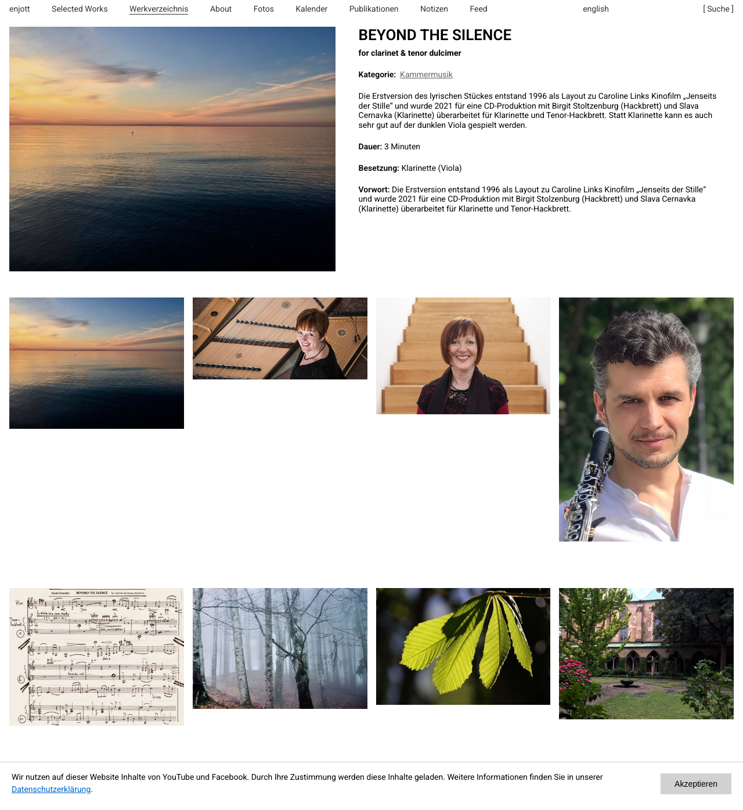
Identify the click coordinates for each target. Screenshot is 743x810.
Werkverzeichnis (158, 9)
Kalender (311, 9)
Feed (478, 9)
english (596, 9)
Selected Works (80, 9)
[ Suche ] (718, 9)
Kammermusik (426, 75)
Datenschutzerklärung (51, 789)
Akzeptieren (696, 784)
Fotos (264, 9)
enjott (19, 9)
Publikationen (374, 9)
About (221, 9)
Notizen (434, 9)
